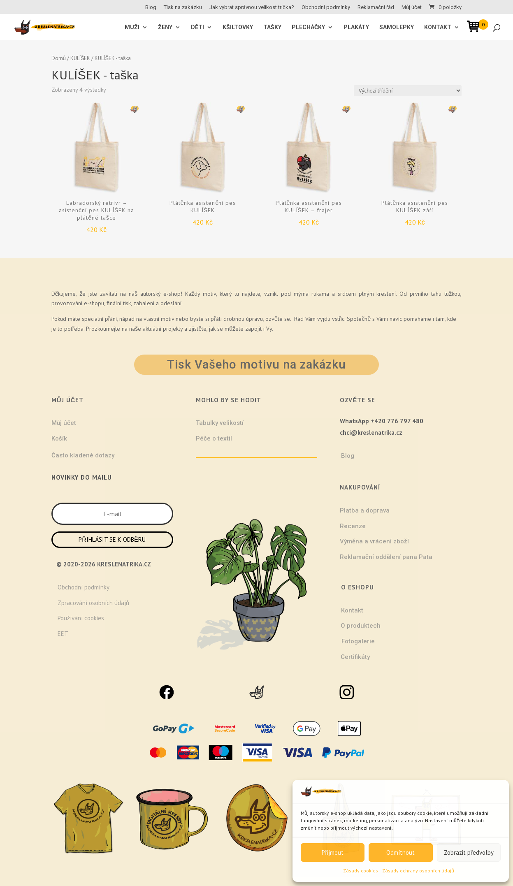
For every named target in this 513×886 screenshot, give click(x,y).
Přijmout (333, 852)
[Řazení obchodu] (408, 90)
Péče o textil (214, 438)
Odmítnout (400, 852)
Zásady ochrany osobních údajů (418, 870)
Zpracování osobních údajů (93, 603)
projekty (173, 328)
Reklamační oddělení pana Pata (386, 557)
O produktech (361, 625)
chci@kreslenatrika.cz (371, 432)
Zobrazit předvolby (469, 852)
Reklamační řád (375, 7)
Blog (150, 7)
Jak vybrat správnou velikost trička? (251, 7)
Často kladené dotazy (82, 455)
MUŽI (132, 27)
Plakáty (356, 27)
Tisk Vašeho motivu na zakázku (256, 364)
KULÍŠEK (80, 58)
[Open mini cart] (476, 28)
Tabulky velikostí (220, 423)
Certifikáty (355, 657)
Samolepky (396, 27)
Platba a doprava (365, 510)
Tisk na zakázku (183, 7)
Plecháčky (308, 27)
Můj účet (412, 7)
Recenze (353, 526)
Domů (58, 58)
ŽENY (165, 27)
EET (63, 634)
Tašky (272, 27)
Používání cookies (81, 618)
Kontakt (437, 27)
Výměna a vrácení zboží (374, 541)
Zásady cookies (360, 870)
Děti (197, 27)
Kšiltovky (238, 27)
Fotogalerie (358, 641)
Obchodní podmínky (326, 7)
